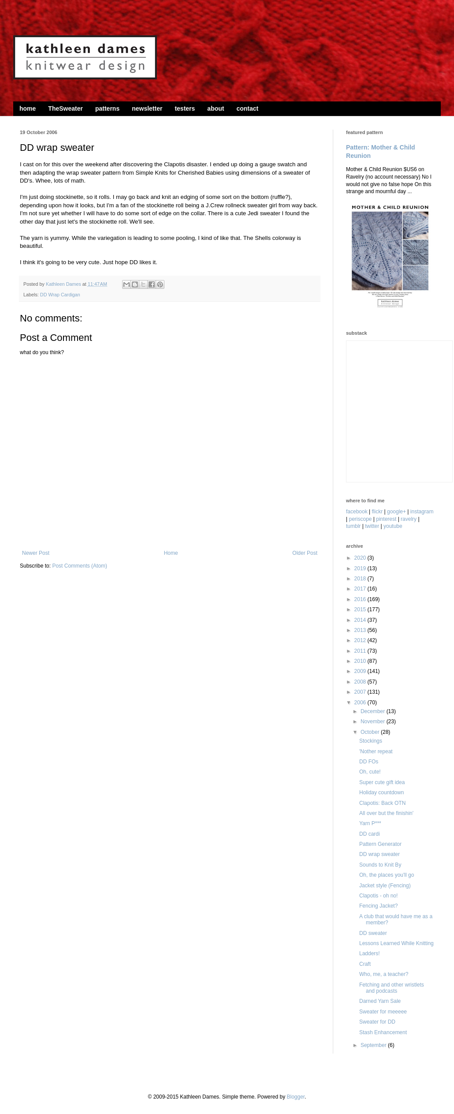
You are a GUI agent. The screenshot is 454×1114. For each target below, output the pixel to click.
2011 (361, 651)
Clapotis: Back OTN (382, 803)
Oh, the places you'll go (386, 875)
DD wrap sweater (379, 854)
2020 (361, 558)
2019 (361, 568)
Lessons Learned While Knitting (396, 943)
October (371, 732)
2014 (361, 620)
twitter (372, 526)
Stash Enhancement (383, 1032)
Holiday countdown (381, 792)
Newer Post (35, 553)
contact (247, 108)
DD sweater (373, 933)
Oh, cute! (370, 772)
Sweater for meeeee (383, 1012)
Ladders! (369, 953)
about (215, 108)
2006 (361, 702)
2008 (361, 682)
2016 (361, 599)
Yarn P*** (370, 823)
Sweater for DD (377, 1022)
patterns (107, 108)
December (374, 711)
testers (185, 108)
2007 (361, 692)
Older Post (304, 553)
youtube (392, 526)
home (27, 108)
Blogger (296, 1097)
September (374, 1045)
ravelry (409, 519)
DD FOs (368, 762)
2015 (361, 609)
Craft (365, 964)
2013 (361, 630)
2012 (361, 640)
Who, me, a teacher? (383, 974)
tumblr (353, 526)
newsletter (147, 108)
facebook (357, 511)
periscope (360, 519)
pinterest (386, 519)
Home (171, 553)
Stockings (370, 741)
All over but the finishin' (386, 813)
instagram (422, 511)
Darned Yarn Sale (380, 1001)
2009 (361, 671)
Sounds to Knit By (380, 865)
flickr (377, 511)
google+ (396, 511)
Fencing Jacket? (378, 906)
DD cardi (369, 834)
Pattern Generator (380, 844)
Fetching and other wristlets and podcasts (391, 988)
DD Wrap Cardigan (60, 294)
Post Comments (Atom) (79, 566)
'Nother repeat (376, 751)
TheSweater (65, 108)
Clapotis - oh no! (378, 896)
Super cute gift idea (382, 782)
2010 (361, 661)
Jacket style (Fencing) (385, 885)
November (374, 721)
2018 (361, 579)
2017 (361, 589)
